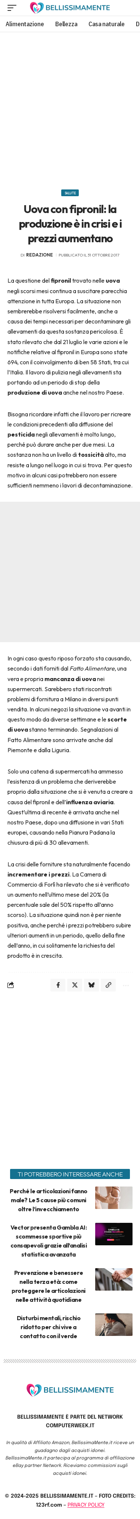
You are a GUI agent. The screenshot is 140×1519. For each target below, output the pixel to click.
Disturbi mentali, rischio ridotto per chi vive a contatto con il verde (48, 1327)
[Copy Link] (108, 985)
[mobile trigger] (13, 8)
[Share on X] (74, 985)
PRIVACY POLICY (86, 1505)
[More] (125, 985)
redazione (39, 255)
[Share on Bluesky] (91, 985)
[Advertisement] (70, 108)
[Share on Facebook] (57, 985)
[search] (127, 8)
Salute (70, 193)
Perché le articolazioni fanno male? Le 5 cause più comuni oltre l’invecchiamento (48, 1200)
